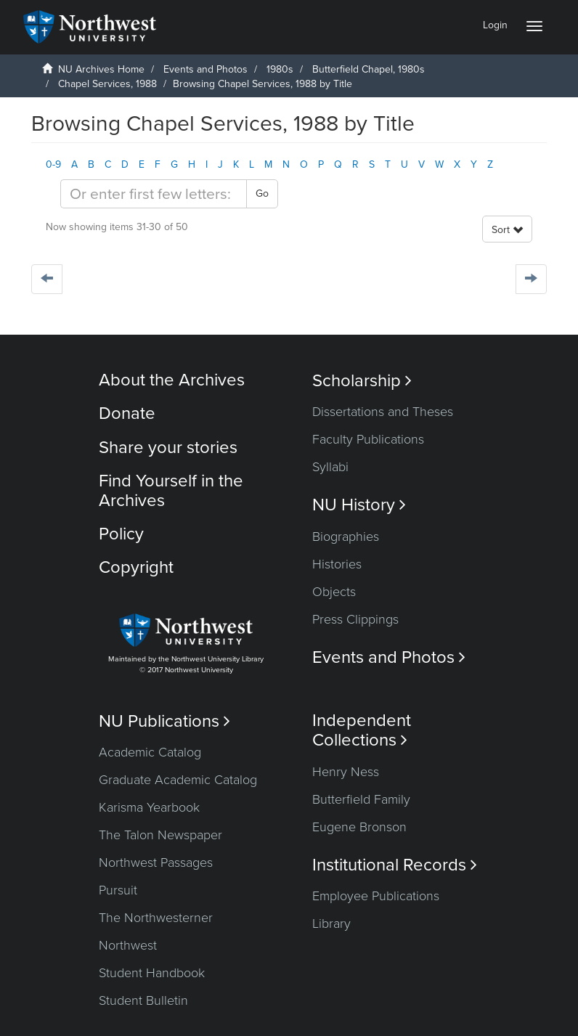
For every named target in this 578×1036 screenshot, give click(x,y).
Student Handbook (152, 973)
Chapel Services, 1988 (107, 84)
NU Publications (164, 721)
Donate (127, 413)
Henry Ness (345, 772)
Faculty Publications (368, 439)
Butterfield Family (361, 799)
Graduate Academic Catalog (178, 780)
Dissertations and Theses (382, 412)
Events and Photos (205, 69)
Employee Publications (375, 896)
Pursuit (118, 890)
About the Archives (172, 380)
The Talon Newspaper (160, 835)
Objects (334, 592)
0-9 (53, 164)
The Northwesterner (156, 918)
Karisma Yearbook (149, 807)
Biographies (345, 536)
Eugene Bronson (359, 827)
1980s (279, 69)
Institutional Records (394, 865)
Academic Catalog (150, 752)
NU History (359, 504)
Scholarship (362, 380)
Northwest (128, 945)
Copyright (136, 567)
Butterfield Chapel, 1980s (368, 69)
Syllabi (330, 467)
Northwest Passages (156, 862)
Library (331, 923)
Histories (337, 564)
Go (262, 193)
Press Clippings (355, 619)
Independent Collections (361, 730)
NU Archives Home (101, 69)
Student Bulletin (143, 1000)
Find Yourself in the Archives (171, 490)
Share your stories (168, 447)
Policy (121, 533)
